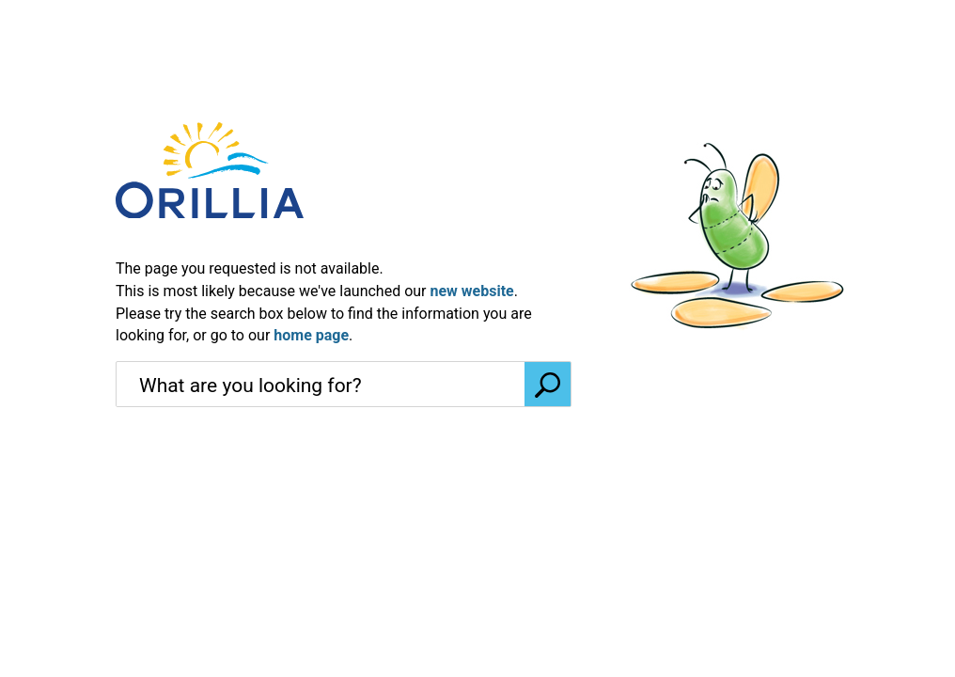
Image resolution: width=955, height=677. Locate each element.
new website (471, 291)
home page (311, 335)
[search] (320, 385)
